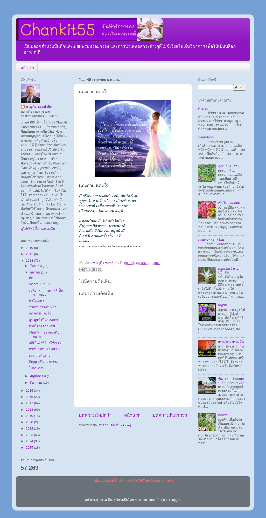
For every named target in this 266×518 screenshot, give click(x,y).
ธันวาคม (36, 382)
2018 (30, 409)
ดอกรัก (223, 415)
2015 (30, 390)
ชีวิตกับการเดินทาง (42, 307)
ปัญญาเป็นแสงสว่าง (43, 362)
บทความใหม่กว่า (95, 415)
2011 (30, 254)
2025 (30, 447)
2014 (30, 260)
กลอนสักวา (206, 137)
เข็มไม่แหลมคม (229, 203)
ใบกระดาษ (36, 368)
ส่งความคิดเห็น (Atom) (115, 425)
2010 (30, 248)
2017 (30, 403)
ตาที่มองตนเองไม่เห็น (44, 349)
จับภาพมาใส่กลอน (231, 378)
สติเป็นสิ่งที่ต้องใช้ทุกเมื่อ (46, 343)
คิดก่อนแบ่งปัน (39, 284)
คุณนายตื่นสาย (39, 355)
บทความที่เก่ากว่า (170, 415)
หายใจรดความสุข (42, 326)
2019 (30, 416)
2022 (30, 428)
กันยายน (36, 266)
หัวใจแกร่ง (36, 301)
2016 (30, 397)
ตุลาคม (35, 272)
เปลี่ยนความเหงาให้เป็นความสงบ (46, 292)
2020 (30, 422)
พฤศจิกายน (38, 376)
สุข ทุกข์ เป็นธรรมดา (43, 320)
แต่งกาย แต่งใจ (40, 313)
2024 (30, 441)
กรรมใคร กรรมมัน (231, 342)
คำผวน (203, 108)
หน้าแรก (27, 67)
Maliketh (141, 500)
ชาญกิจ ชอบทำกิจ (39, 107)
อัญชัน (222, 305)
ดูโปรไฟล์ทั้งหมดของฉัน (38, 229)
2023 (30, 435)
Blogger (174, 500)
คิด (31, 278)
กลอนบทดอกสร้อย (211, 239)
